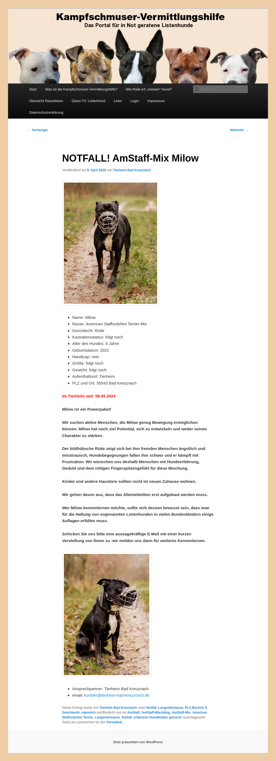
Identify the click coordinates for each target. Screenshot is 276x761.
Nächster (239, 130)
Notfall (151, 708)
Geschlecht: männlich (79, 712)
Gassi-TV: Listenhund (88, 101)
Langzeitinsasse (170, 708)
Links (118, 101)
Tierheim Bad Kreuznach (132, 170)
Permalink (114, 722)
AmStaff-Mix (181, 712)
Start (32, 89)
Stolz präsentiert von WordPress (138, 742)
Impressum (156, 101)
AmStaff (133, 712)
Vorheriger (38, 130)
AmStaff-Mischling (156, 712)
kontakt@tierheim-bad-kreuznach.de (116, 695)
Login (134, 101)
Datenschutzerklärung (46, 112)
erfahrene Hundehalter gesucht (157, 717)
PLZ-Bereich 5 (196, 708)
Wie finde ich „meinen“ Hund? (149, 89)
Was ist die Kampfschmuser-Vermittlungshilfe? (81, 89)
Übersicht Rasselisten (46, 101)
